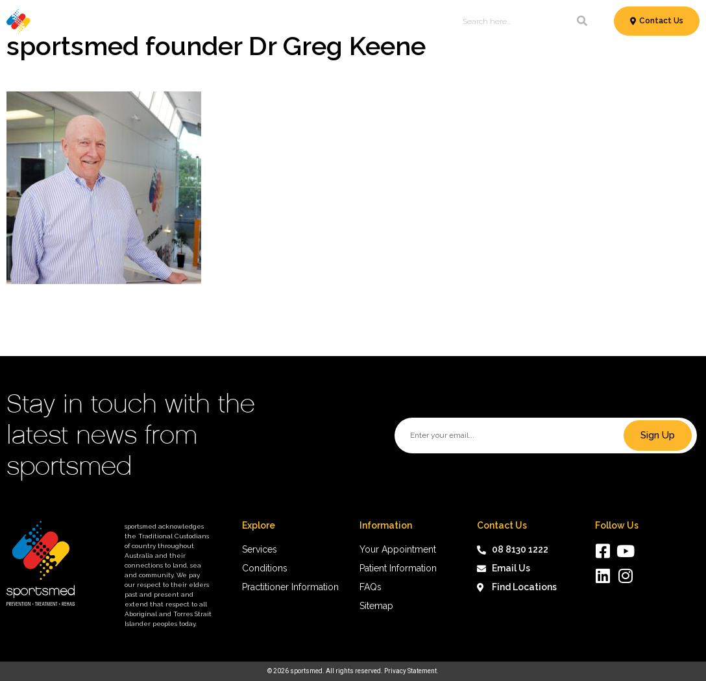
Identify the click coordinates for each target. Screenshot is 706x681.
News (397, 21)
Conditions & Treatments (209, 21)
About (434, 21)
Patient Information (326, 21)
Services (115, 21)
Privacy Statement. (411, 671)
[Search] (582, 21)
